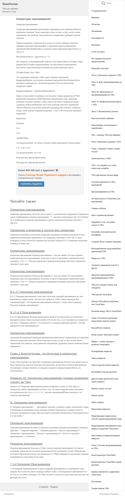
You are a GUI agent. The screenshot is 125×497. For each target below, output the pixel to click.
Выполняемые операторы (109, 494)
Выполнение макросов (100, 409)
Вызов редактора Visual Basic (103, 455)
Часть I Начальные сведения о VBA (106, 142)
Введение (95, 17)
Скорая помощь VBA (100, 488)
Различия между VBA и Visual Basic (106, 311)
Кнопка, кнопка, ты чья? (101, 388)
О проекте (43, 487)
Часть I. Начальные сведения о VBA (106, 75)
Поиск (106, 3)
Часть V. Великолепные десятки (104, 111)
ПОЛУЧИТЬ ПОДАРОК (31, 184)
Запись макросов (98, 358)
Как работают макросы (101, 328)
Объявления (9, 494)
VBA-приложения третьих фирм (104, 175)
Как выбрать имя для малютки (104, 372)
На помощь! (96, 481)
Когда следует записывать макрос (105, 335)
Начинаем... (96, 45)
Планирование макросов (101, 351)
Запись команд (97, 402)
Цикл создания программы (102, 215)
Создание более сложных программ (106, 242)
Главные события (98, 208)
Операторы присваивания (27, 209)
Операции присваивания (26, 423)
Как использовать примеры (102, 118)
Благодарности (97, 38)
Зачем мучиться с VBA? (101, 158)
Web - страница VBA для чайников (105, 135)
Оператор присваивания (26, 443)
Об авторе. (95, 24)
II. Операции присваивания (28, 402)
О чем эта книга (98, 52)
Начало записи (97, 395)
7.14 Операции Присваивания (30, 464)
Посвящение (96, 31)
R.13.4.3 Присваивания (25, 312)
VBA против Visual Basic (101, 294)
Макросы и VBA (98, 258)
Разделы (54, 487)
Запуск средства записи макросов (105, 365)
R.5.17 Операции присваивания (31, 291)
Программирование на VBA (103, 192)
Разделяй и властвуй (99, 68)
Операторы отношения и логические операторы (42, 230)
